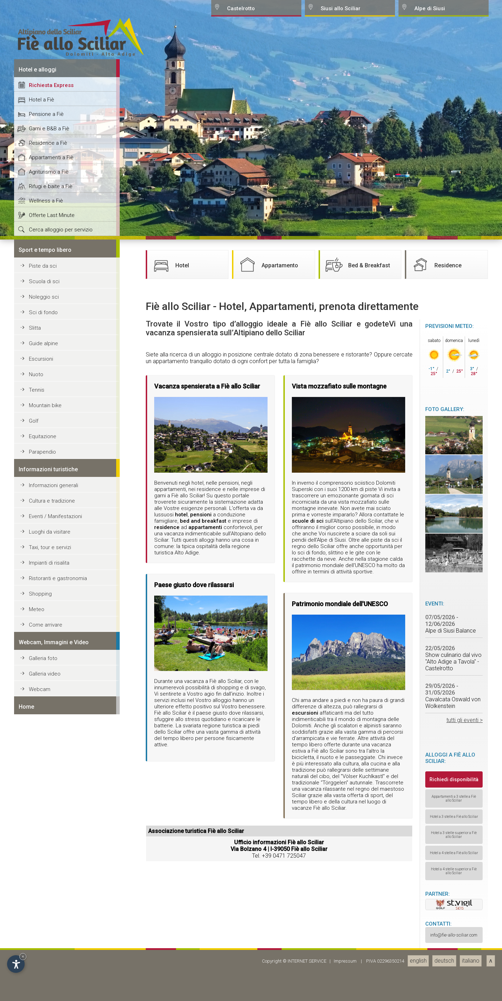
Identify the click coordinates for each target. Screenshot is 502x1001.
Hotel (170, 826)
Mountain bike (45, 967)
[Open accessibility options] (16, 964)
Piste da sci (43, 827)
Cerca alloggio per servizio (61, 791)
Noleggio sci (44, 858)
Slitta (35, 889)
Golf (33, 982)
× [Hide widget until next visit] (22, 956)
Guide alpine (43, 905)
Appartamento (267, 826)
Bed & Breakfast (357, 826)
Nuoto (36, 936)
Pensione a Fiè (46, 675)
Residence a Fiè (48, 704)
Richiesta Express (51, 647)
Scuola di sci (44, 843)
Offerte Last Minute (52, 776)
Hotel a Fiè (41, 661)
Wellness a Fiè (46, 762)
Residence (436, 826)
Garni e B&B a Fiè (49, 690)
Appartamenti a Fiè (51, 719)
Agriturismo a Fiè (49, 733)
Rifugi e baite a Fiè (51, 748)
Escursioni (41, 920)
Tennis (36, 951)
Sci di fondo (43, 874)
